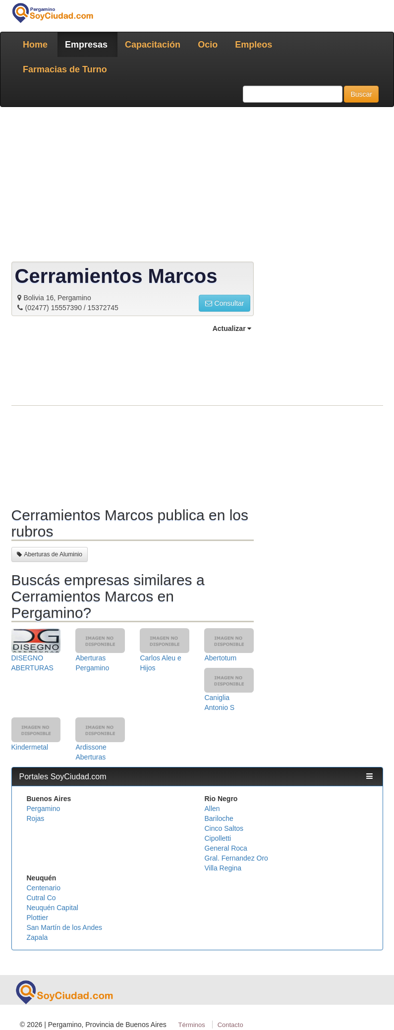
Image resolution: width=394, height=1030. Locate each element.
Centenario (44, 888)
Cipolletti (218, 838)
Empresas (86, 45)
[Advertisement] (197, 186)
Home (35, 45)
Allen (212, 809)
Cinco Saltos (224, 828)
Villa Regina (223, 868)
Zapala (37, 937)
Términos (191, 1025)
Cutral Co (41, 898)
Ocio (208, 45)
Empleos (253, 45)
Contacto (230, 1025)
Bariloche (219, 818)
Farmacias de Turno (65, 69)
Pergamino (43, 809)
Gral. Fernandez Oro (236, 858)
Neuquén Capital (52, 908)
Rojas (36, 818)
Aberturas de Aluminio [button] (49, 554)
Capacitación (152, 45)
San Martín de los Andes (65, 927)
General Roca (226, 848)
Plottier (38, 918)
